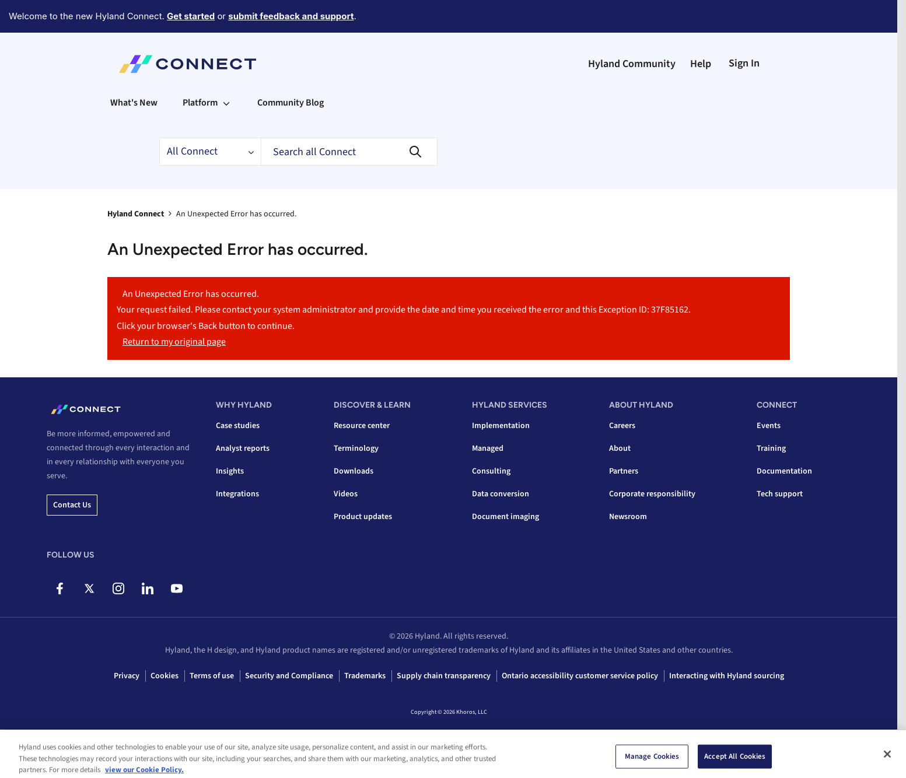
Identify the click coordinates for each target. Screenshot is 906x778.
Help (700, 64)
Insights (230, 471)
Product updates (363, 517)
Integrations (237, 494)
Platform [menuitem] (200, 102)
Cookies (165, 676)
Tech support (780, 494)
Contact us (72, 505)
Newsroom (628, 517)
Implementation (501, 426)
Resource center (362, 426)
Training (771, 448)
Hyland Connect (135, 214)
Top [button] (128, 750)
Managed (487, 448)
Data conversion (500, 494)
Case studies (238, 426)
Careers (622, 426)
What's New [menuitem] (134, 102)
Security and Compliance (289, 676)
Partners (623, 471)
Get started (191, 16)
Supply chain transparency (444, 676)
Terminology (356, 448)
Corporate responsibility (652, 494)
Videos (346, 494)
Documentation (784, 471)
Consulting (491, 471)
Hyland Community (632, 64)
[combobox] (349, 152)
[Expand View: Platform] (226, 102)
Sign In (744, 63)
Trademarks (365, 676)
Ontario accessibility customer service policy (580, 676)
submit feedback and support (291, 16)
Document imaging (505, 517)
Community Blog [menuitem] (290, 102)
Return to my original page (174, 341)
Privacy (126, 676)
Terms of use (212, 676)
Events (769, 426)
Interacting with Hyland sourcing (726, 676)
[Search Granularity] (210, 152)
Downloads (353, 471)
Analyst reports (243, 448)
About (620, 448)
